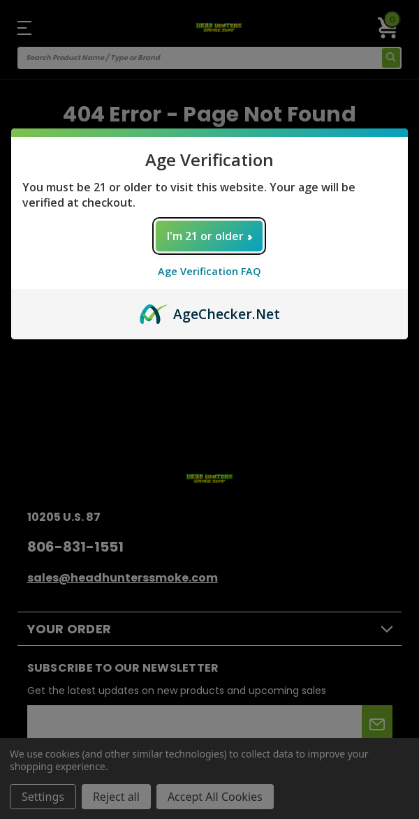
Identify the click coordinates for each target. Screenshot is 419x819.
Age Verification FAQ (209, 271)
